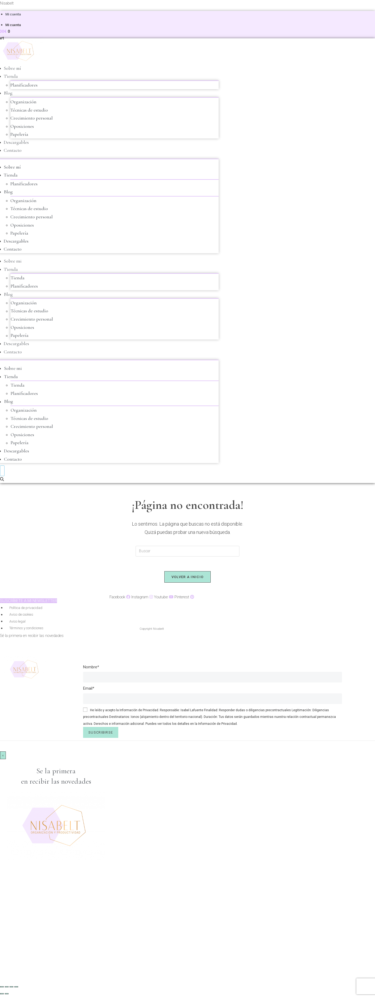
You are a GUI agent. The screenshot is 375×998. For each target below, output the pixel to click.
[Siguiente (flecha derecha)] (7, 995)
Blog (8, 93)
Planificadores (24, 85)
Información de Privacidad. (139, 712)
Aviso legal (17, 623)
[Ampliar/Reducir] (2, 988)
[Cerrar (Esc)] (16, 988)
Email (88, 690)
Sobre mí (13, 68)
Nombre (91, 669)
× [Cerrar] (3, 757)
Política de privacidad (25, 610)
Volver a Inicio (188, 579)
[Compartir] (11, 988)
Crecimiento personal (31, 118)
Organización (23, 102)
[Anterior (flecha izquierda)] (2, 995)
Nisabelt (7, 3)
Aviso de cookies (21, 617)
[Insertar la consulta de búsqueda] (187, 552)
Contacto (13, 151)
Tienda (11, 76)
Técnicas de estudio (29, 110)
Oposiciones (22, 126)
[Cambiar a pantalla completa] (7, 988)
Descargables (16, 143)
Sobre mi (13, 262)
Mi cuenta (13, 14)
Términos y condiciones (26, 630)
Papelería (19, 135)
